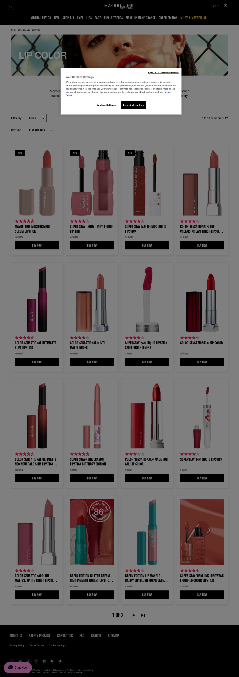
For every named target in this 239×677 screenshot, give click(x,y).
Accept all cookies (133, 105)
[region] (120, 91)
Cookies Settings (106, 105)
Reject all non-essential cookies (163, 72)
